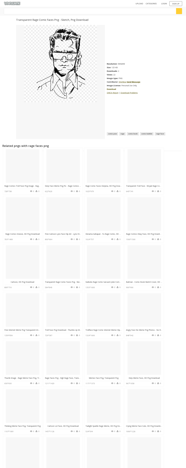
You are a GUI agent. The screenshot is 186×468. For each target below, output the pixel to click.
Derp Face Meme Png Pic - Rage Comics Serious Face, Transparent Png (71, 184)
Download (111, 89)
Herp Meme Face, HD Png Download (166, 325)
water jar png (11, 451)
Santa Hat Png (32, 451)
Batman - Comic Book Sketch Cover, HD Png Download (64, 278)
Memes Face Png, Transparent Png (130, 325)
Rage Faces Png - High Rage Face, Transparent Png (98, 325)
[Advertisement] (138, 43)
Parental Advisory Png (35, 442)
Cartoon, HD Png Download (130, 231)
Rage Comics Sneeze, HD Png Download (167, 184)
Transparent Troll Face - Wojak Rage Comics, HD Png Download (141, 184)
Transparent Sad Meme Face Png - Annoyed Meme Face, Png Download (71, 418)
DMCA (52, 446)
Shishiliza (122, 82)
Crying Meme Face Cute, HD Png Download (132, 371)
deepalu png (10, 448)
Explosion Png (32, 445)
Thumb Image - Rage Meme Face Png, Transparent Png (64, 325)
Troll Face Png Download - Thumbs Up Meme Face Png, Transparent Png (145, 278)
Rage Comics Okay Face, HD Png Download (95, 231)
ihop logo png (11, 442)
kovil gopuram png (13, 433)
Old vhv (53, 453)
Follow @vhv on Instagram (104, 432)
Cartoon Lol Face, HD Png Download (57, 371)
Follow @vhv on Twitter (102, 435)
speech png (10, 455)
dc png (8, 436)
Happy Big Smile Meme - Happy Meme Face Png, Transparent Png (141, 418)
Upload (139, 3)
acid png (9, 439)
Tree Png (30, 433)
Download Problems (129, 93)
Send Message (133, 82)
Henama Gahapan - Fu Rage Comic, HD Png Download (64, 231)
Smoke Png (31, 436)
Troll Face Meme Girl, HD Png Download (167, 371)
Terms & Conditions (57, 451)
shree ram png (11, 445)
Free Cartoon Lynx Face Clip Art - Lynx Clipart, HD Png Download (31, 231)
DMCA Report (112, 93)
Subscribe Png (32, 439)
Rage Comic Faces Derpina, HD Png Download (97, 184)
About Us (53, 444)
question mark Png (34, 448)
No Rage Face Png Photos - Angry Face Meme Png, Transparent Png (106, 418)
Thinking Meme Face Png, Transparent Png (22, 371)
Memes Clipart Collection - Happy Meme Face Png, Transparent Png (32, 418)
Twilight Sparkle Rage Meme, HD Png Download (97, 371)
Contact (53, 442)
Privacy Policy (55, 449)
